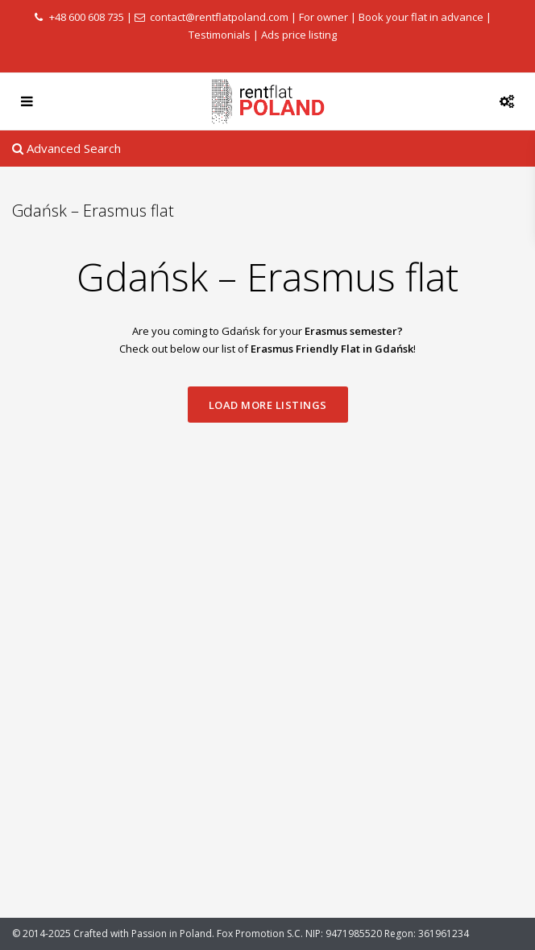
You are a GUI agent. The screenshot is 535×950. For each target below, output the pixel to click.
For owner (323, 17)
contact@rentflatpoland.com (219, 17)
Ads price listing (299, 34)
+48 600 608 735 (86, 17)
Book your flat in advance (421, 17)
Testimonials (220, 34)
